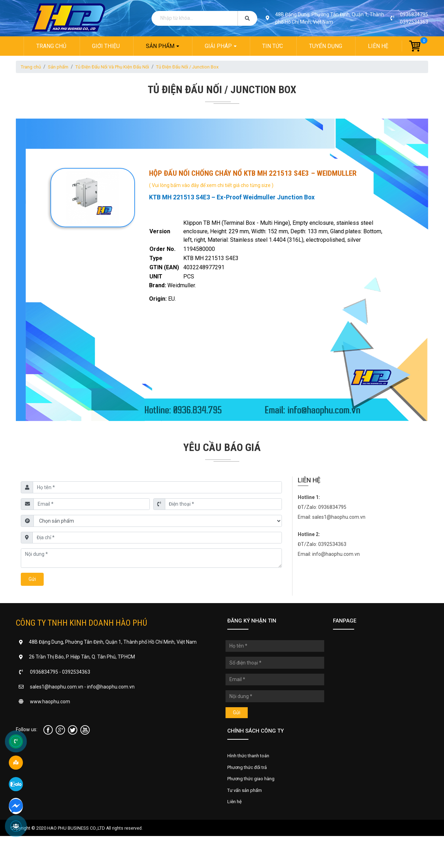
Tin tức (273, 46)
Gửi (32, 580)
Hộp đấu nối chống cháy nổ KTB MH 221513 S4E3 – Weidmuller (252, 173)
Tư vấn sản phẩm (246, 795)
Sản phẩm (160, 46)
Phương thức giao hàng (253, 783)
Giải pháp (218, 46)
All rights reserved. (125, 834)
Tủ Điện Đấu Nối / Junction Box (200, 67)
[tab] (268, 211)
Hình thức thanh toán (250, 758)
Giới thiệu (105, 46)
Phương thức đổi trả (249, 770)
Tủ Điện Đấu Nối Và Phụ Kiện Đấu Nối (120, 67)
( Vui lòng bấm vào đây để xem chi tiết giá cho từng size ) (210, 185)
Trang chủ (50, 46)
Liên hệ (379, 46)
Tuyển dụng (326, 46)
